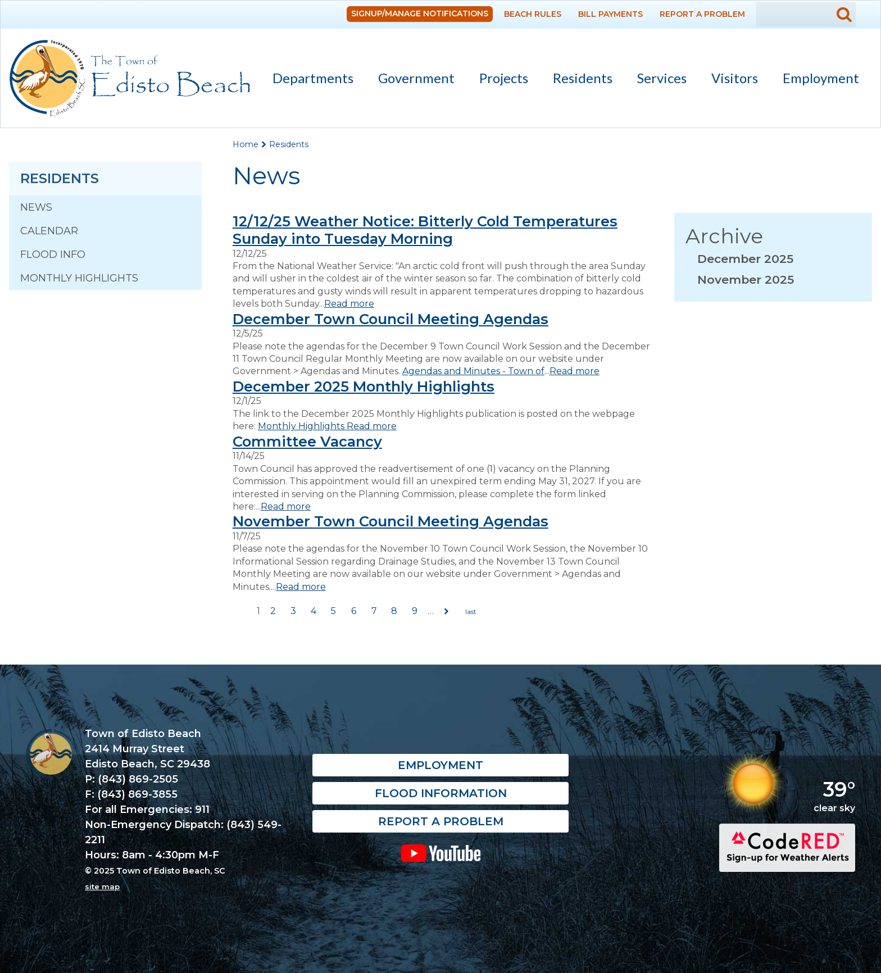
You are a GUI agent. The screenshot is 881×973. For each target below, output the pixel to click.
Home (245, 144)
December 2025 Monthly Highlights (363, 386)
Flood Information (441, 793)
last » (471, 611)
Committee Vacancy (307, 441)
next (446, 611)
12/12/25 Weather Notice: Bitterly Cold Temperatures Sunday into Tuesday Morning (425, 229)
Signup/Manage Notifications (419, 13)
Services (657, 80)
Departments (308, 80)
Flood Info (52, 254)
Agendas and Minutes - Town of (473, 371)
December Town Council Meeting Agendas (390, 319)
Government (411, 80)
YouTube (440, 853)
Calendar (49, 231)
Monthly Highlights (79, 278)
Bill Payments (610, 14)
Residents (578, 80)
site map (102, 886)
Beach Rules (532, 14)
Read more (349, 303)
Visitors (729, 80)
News (36, 207)
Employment (821, 78)
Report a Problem (702, 14)
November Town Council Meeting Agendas (390, 521)
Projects (503, 78)
